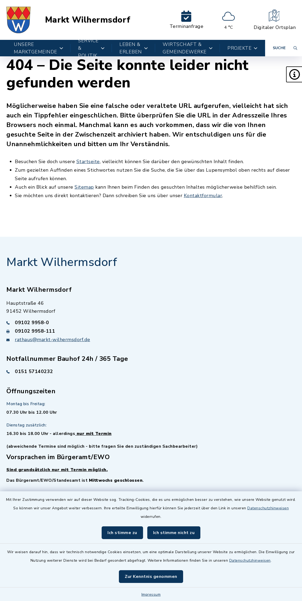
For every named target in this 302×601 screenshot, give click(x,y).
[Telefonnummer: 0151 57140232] (151, 371)
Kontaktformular (203, 195)
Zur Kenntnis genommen (151, 576)
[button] (294, 74)
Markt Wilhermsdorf (88, 20)
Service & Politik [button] (91, 48)
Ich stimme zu (122, 533)
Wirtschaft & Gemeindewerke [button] (188, 48)
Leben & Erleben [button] (133, 48)
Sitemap (84, 187)
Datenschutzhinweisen (268, 508)
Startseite (88, 161)
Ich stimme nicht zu (174, 533)
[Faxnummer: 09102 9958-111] (151, 331)
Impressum (151, 594)
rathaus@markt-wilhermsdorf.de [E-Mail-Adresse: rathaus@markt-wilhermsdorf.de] (52, 339)
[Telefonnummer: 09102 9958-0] (151, 322)
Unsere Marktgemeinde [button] (38, 48)
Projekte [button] (242, 48)
